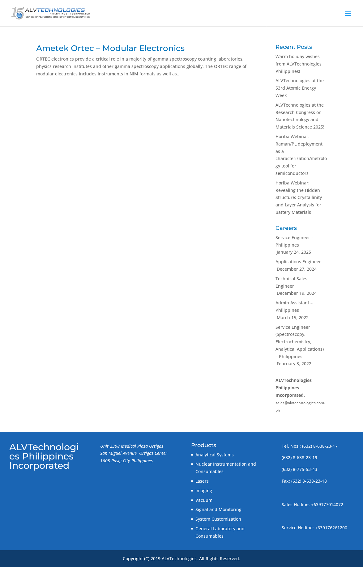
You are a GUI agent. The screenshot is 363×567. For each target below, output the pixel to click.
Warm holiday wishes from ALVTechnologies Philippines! (298, 63)
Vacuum (203, 500)
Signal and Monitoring (218, 509)
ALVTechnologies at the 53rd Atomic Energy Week (299, 88)
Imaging (203, 490)
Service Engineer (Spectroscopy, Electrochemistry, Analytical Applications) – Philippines (299, 341)
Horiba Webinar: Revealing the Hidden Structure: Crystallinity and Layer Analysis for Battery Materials (298, 197)
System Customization (218, 519)
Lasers (202, 481)
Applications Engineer (298, 261)
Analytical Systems (214, 455)
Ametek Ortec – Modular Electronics (110, 48)
